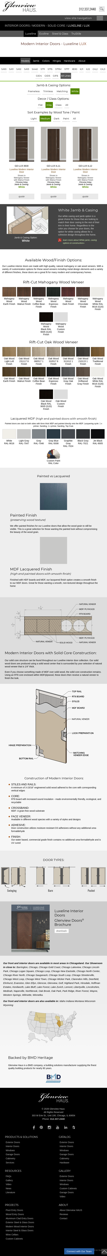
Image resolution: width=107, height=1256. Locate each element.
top (104, 1251)
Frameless (34, 91)
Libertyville (79, 987)
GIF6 (55, 75)
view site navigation (78, 18)
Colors (46, 60)
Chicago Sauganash (37, 975)
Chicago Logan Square (21, 971)
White (75, 91)
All (66, 105)
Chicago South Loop (60, 975)
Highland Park (71, 983)
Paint (66, 118)
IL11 (81, 69)
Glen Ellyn (30, 983)
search (102, 9)
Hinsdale (85, 983)
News (8, 1188)
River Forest (82, 991)
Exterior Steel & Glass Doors (20, 1222)
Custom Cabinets (68, 1188)
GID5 (47, 75)
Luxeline (30, 33)
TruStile (76, 33)
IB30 (74, 69)
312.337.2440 (87, 9)
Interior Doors (18, 25)
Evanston (19, 983)
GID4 (39, 75)
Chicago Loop (42, 971)
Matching (62, 91)
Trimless (48, 91)
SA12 (18, 69)
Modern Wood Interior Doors (20, 1226)
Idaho (63, 1001)
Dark (56, 118)
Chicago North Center (88, 971)
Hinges (57, 60)
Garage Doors (13, 1154)
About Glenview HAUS (71, 1210)
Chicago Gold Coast (49, 967)
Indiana (70, 1001)
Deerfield (93, 979)
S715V (58, 69)
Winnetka (37, 995)
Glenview (52, 983)
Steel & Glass (60, 33)
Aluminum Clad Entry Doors (19, 1218)
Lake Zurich (57, 987)
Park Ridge (68, 991)
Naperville (19, 991)
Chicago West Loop (13, 979)
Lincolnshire (92, 987)
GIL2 (95, 69)
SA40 (35, 69)
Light (34, 118)
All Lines (66, 75)
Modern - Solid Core (49, 25)
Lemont (68, 987)
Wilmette (26, 995)
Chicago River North (14, 975)
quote (22, 196)
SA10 (3, 69)
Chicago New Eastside (63, 971)
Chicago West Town (36, 979)
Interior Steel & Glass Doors (20, 1230)
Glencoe (41, 983)
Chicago (33, 967)
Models (25, 60)
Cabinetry (10, 1158)
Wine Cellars (12, 1234)
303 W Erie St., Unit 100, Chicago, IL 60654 (53, 1115)
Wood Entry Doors (15, 1214)
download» (61, 931)
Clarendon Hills (79, 979)
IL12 (88, 69)
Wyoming (8, 1005)
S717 (66, 69)
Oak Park (56, 991)
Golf (61, 983)
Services (10, 1162)
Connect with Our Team (79, 1251)
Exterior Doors (13, 1142)
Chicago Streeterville (83, 975)
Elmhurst (8, 983)
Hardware (69, 60)
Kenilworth (18, 987)
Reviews (64, 1214)
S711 (43, 69)
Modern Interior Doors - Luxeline (53, 44)
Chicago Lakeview (71, 967)
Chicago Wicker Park (59, 979)
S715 (50, 69)
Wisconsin (89, 1001)
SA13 (26, 69)
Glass (58, 105)
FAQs (8, 1176)
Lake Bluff (30, 987)
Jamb (36, 60)
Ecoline (44, 33)
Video (8, 1184)
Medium (45, 118)
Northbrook (31, 991)
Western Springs (12, 995)
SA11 (11, 69)
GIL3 (102, 69)
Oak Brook (44, 991)
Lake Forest (43, 987)
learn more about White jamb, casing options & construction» (80, 241)
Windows (10, 1150)
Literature (10, 1192)
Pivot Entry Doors (14, 1210)
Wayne (93, 991)
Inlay (49, 105)
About (81, 60)
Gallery (9, 1180)
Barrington (21, 967)
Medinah (7, 991)
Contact (63, 1218)
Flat (40, 105)
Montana (79, 1001)
